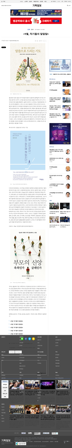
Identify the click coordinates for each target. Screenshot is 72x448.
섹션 (3, 1)
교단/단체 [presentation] (5, 387)
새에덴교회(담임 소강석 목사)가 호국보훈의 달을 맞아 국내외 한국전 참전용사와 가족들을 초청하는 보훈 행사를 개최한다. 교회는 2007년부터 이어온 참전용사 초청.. (63, 399)
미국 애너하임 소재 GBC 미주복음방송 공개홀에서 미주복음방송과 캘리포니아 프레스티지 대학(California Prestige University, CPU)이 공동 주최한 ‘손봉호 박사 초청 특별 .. (63, 425)
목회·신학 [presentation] (5, 393)
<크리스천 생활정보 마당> (41, 373)
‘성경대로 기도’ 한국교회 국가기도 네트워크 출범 (32, 417)
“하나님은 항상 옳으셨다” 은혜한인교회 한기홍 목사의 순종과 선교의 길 (48, 417)
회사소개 (16, 441)
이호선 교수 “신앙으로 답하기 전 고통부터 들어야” (55, 83)
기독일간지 (18, 352)
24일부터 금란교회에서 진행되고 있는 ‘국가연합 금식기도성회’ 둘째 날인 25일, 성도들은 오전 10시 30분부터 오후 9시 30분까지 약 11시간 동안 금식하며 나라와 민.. (32, 422)
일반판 (59, 1)
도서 (32, 29)
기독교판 (54, 1)
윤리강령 (56, 441)
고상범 (50, 161)
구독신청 (65, 1)
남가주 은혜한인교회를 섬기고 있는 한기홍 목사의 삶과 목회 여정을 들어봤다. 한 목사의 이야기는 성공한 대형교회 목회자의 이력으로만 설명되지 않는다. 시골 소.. (48, 424)
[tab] (4, 384)
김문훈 (41, 1)
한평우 (50, 168)
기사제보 (31, 441)
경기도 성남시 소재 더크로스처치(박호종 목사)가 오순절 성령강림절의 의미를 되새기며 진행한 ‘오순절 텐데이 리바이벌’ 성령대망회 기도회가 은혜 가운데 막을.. (48, 399)
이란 (45, 1)
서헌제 (50, 179)
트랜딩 (21, 1)
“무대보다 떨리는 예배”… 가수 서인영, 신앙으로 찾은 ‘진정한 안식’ (16, 393)
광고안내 (21, 441)
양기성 (50, 187)
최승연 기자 (7, 40)
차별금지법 (35, 1)
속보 (51, 74)
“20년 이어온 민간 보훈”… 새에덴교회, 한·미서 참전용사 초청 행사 (62, 393)
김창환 (50, 196)
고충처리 (51, 441)
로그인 (69, 1)
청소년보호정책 (45, 441)
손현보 (30, 1)
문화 (28, 29)
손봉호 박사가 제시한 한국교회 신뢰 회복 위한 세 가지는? (63, 417)
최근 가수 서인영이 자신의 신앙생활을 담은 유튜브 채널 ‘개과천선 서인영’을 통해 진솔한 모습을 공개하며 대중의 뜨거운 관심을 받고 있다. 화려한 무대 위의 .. (16, 399)
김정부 (50, 154)
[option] (54, 209)
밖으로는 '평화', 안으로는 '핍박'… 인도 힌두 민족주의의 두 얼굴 (55, 107)
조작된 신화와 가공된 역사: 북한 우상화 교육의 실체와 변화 (55, 99)
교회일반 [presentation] (5, 384)
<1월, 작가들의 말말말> (16, 321)
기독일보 (12, 352)
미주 (62, 1)
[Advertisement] (60, 49)
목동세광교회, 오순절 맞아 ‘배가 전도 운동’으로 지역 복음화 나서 (32, 393)
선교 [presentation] (5, 390)
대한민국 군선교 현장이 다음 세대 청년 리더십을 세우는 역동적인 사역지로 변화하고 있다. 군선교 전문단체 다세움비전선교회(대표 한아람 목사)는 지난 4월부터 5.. (16, 424)
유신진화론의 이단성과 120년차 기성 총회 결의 (56, 185)
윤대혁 (25, 1)
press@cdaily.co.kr (14, 40)
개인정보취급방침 (37, 441)
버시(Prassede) (53, 90)
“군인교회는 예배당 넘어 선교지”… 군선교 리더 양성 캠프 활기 (16, 417)
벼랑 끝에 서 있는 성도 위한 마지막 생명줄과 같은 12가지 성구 (55, 115)
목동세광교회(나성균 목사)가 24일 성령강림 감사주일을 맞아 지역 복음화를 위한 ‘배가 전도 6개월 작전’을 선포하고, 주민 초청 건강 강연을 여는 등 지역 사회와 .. (32, 399)
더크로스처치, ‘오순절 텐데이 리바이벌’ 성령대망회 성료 (48, 393)
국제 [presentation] (5, 396)
